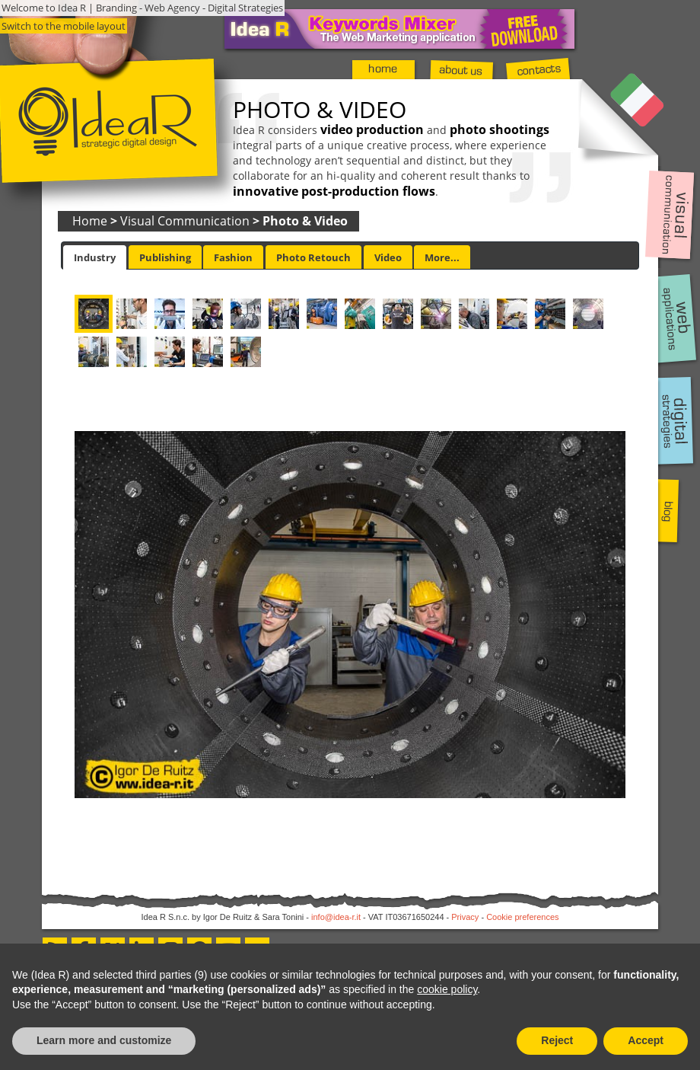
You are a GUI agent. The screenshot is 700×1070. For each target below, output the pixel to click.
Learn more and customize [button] (104, 1040)
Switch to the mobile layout (64, 26)
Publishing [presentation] (165, 257)
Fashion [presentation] (233, 257)
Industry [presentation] (95, 257)
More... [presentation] (442, 257)
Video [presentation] (388, 257)
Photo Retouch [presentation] (313, 257)
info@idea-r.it (336, 916)
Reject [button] (557, 1040)
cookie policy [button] (447, 989)
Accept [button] (645, 1040)
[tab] (94, 257)
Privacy (465, 916)
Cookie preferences (522, 916)
